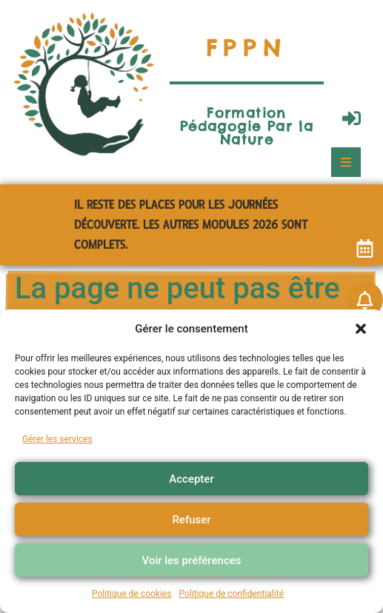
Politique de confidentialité (231, 594)
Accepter (191, 479)
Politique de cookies (131, 594)
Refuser (191, 519)
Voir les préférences (192, 560)
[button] (360, 328)
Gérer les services (57, 439)
